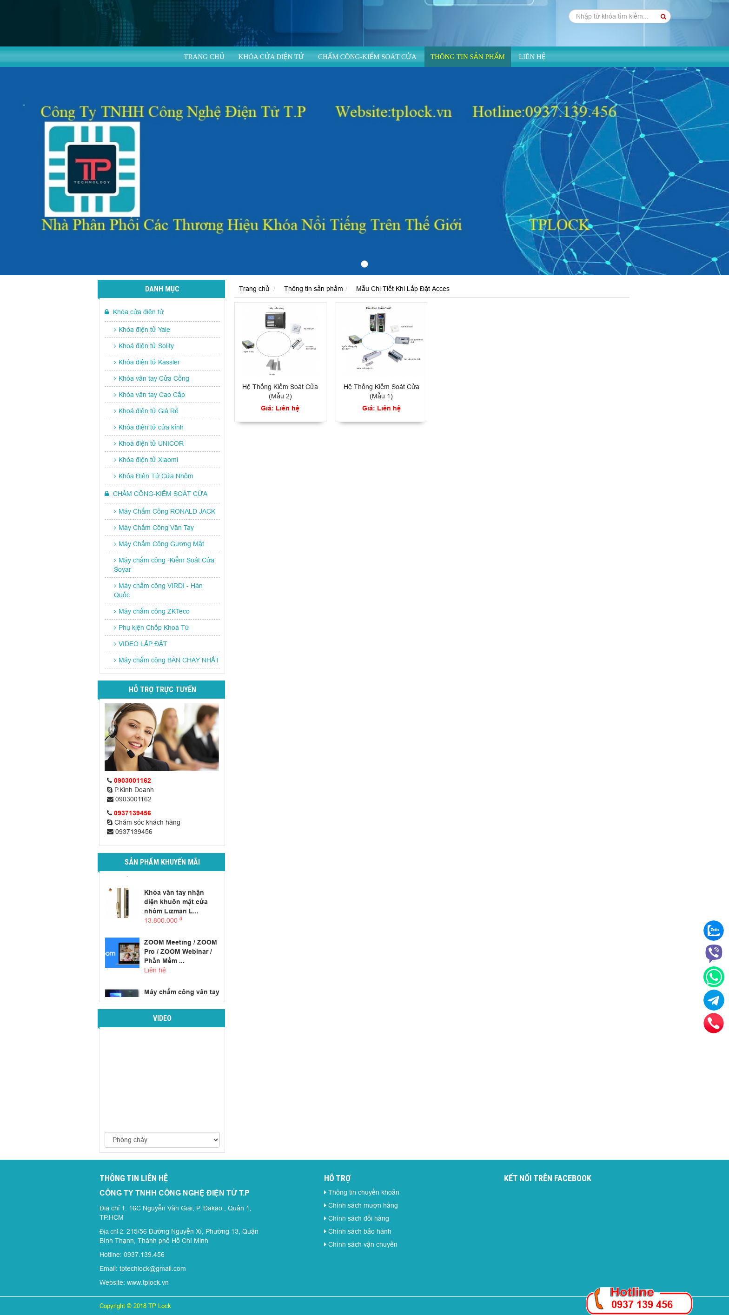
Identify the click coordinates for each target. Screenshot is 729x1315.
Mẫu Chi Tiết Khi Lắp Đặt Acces (403, 288)
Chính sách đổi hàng (358, 1218)
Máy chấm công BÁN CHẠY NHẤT (166, 660)
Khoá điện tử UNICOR (149, 443)
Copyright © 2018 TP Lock (135, 1305)
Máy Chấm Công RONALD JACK (164, 511)
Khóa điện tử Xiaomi (146, 459)
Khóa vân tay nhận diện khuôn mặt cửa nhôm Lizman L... (176, 902)
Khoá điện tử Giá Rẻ (146, 411)
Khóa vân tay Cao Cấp (149, 394)
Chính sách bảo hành (359, 1231)
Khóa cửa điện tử (271, 56)
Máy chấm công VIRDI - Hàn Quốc (158, 590)
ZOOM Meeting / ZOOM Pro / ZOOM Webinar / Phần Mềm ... (180, 951)
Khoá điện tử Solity (144, 346)
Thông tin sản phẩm (468, 56)
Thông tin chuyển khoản (363, 1192)
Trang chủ (204, 56)
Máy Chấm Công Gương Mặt (159, 544)
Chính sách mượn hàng (363, 1205)
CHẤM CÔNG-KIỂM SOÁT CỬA (367, 56)
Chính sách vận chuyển (363, 1244)
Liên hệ (532, 56)
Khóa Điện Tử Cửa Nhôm (153, 476)
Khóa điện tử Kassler (147, 362)
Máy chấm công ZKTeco (152, 611)
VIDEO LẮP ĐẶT (140, 644)
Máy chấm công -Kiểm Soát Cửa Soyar (164, 564)
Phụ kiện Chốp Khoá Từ (151, 627)
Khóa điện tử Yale (142, 329)
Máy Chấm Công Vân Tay (154, 527)
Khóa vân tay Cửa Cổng (151, 378)
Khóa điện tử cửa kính (149, 427)
